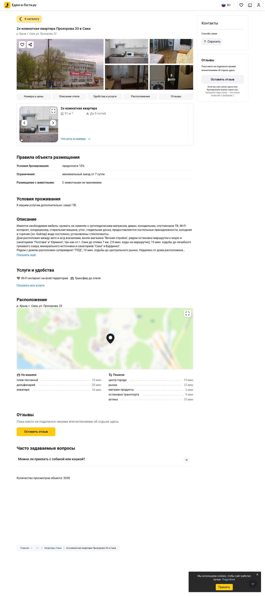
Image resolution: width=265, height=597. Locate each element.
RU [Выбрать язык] (226, 5)
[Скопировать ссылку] (30, 44)
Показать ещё (26, 255)
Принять (224, 587)
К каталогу (28, 19)
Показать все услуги (31, 285)
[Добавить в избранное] (22, 44)
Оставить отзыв (36, 431)
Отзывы (176, 96)
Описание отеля (69, 96)
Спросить (211, 41)
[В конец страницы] (253, 584)
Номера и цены (33, 96)
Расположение (140, 96)
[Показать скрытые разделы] (37, 548)
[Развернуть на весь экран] (53, 111)
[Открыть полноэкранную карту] (105, 338)
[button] (241, 5)
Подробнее (228, 579)
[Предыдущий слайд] (24, 123)
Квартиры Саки (52, 548)
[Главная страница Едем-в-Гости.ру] (20, 5)
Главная (24, 548)
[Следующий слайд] (53, 123)
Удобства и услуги (104, 96)
